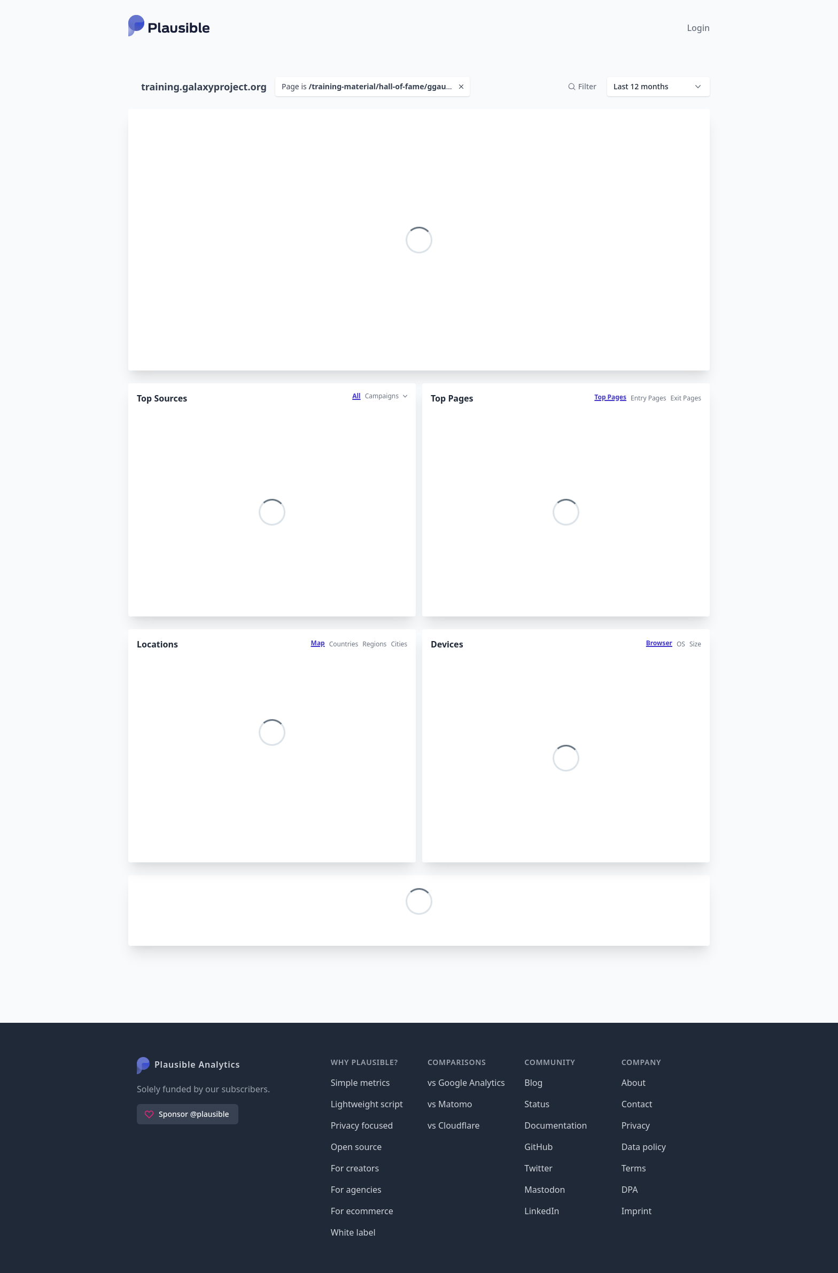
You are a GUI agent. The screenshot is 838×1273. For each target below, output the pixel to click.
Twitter (538, 1168)
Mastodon (544, 1189)
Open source (356, 1147)
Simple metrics (360, 1083)
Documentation (555, 1125)
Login (698, 28)
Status (536, 1104)
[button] (658, 86)
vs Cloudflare (454, 1125)
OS (681, 644)
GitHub (538, 1147)
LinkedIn (541, 1211)
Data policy (644, 1147)
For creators (355, 1168)
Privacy (636, 1125)
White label (353, 1232)
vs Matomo (450, 1104)
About (634, 1083)
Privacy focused (362, 1125)
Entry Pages (648, 398)
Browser (659, 642)
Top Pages (610, 397)
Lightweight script (367, 1104)
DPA (630, 1189)
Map (318, 642)
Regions (374, 644)
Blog (533, 1083)
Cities (399, 644)
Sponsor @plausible (186, 1114)
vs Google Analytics (466, 1083)
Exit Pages (686, 398)
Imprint (637, 1211)
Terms (634, 1168)
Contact (637, 1104)
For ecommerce (362, 1211)
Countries (344, 644)
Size (695, 644)
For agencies (356, 1189)
